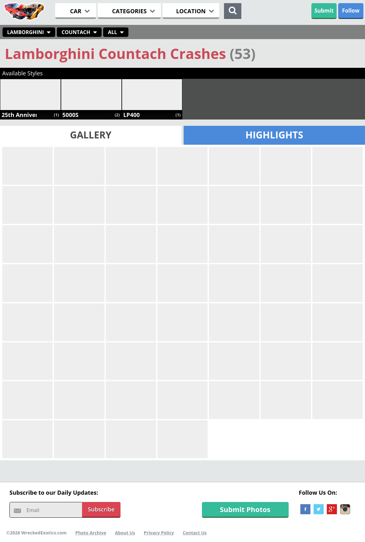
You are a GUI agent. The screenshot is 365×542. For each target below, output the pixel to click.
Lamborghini (25, 32)
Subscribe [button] (101, 509)
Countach (76, 32)
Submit (324, 10)
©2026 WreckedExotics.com (36, 533)
